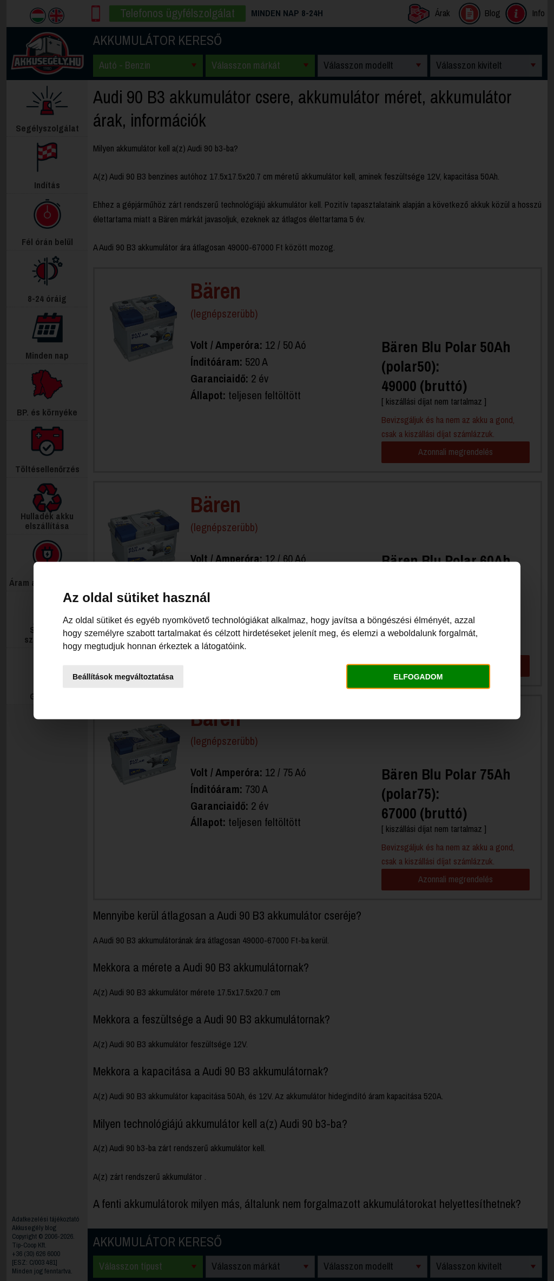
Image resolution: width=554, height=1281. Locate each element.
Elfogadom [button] (418, 676)
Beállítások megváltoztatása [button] (123, 676)
